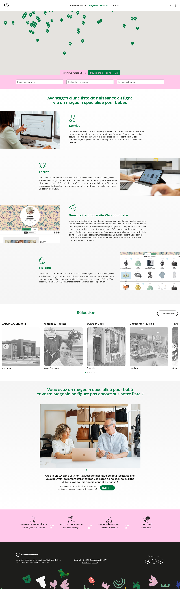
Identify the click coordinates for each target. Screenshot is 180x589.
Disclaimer (86, 563)
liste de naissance (77, 5)
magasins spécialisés (98, 5)
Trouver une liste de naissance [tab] (104, 72)
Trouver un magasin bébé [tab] (74, 72)
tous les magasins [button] (167, 313)
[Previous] (6, 346)
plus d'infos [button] (107, 488)
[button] (83, 41)
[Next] (174, 346)
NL (171, 5)
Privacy (95, 563)
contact (115, 5)
